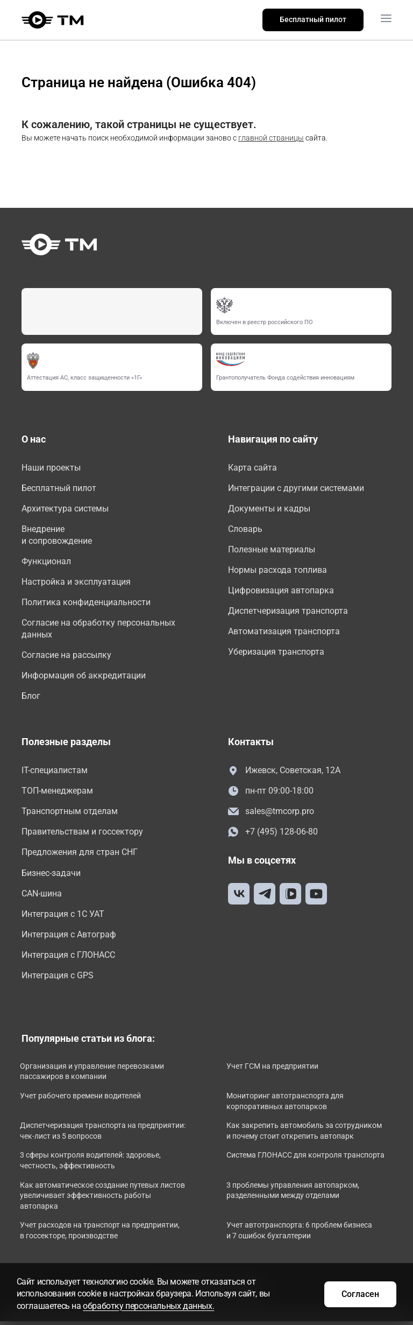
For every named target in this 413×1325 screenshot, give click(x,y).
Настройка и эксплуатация (76, 583)
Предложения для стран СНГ (80, 855)
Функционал (46, 562)
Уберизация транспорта (276, 653)
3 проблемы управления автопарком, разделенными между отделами (294, 1194)
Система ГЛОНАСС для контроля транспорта (307, 1159)
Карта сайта (252, 467)
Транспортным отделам (70, 814)
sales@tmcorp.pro (271, 814)
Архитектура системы (65, 508)
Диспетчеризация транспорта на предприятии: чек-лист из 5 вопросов (92, 1135)
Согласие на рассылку (66, 657)
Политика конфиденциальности (86, 603)
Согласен (360, 1293)
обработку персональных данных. (149, 1306)
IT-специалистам (55, 773)
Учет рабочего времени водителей (82, 1100)
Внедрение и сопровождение (57, 535)
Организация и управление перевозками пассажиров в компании (94, 1075)
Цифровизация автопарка (281, 591)
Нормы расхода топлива (277, 571)
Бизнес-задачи (51, 876)
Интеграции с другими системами (296, 488)
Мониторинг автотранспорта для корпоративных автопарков (286, 1105)
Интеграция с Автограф (69, 938)
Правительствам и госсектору (82, 835)
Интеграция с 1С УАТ (63, 917)
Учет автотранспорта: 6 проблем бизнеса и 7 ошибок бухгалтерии (301, 1235)
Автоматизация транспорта (284, 633)
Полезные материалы (271, 550)
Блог (31, 698)
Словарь (245, 529)
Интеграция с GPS (58, 980)
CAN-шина (42, 897)
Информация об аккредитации (84, 677)
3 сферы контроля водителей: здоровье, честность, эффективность (92, 1165)
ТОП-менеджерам (57, 793)
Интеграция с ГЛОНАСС (68, 959)
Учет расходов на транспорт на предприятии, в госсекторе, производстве (101, 1235)
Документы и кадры (269, 508)
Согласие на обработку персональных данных (98, 630)
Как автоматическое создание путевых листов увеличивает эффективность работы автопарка (100, 1200)
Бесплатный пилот (313, 19)
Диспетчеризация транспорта (288, 612)
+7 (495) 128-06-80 (273, 835)
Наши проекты (51, 467)
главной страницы (271, 138)
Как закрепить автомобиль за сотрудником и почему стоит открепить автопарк (305, 1135)
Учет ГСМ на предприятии (274, 1070)
